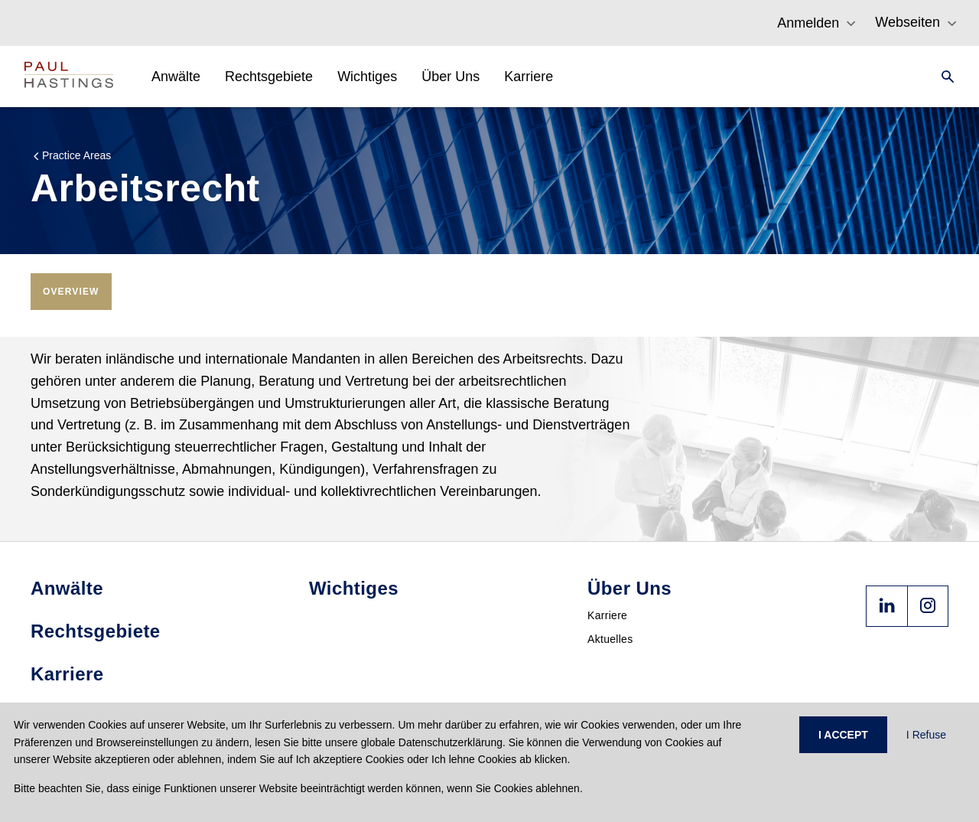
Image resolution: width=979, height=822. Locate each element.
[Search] (943, 76)
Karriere (607, 615)
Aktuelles (610, 639)
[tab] (71, 291)
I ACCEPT (843, 735)
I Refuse (926, 735)
